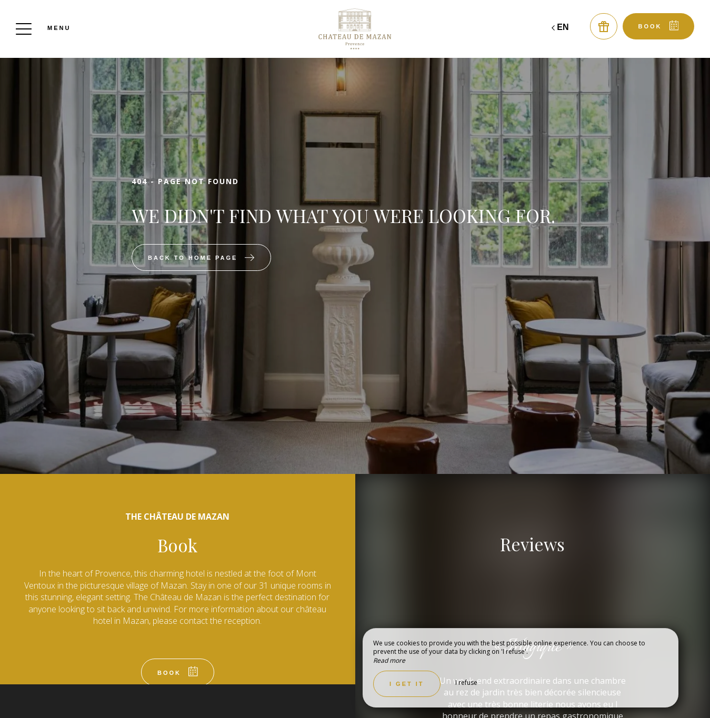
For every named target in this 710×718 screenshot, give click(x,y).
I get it (406, 684)
